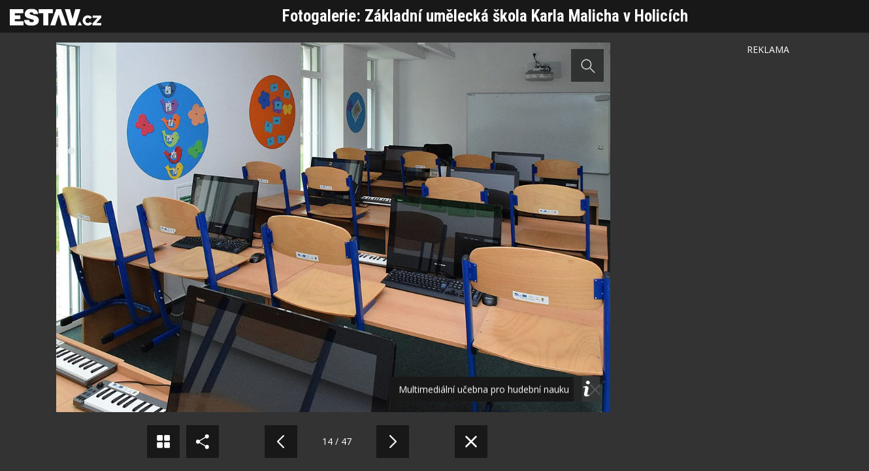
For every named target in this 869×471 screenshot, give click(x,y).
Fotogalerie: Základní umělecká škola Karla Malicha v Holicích (485, 16)
